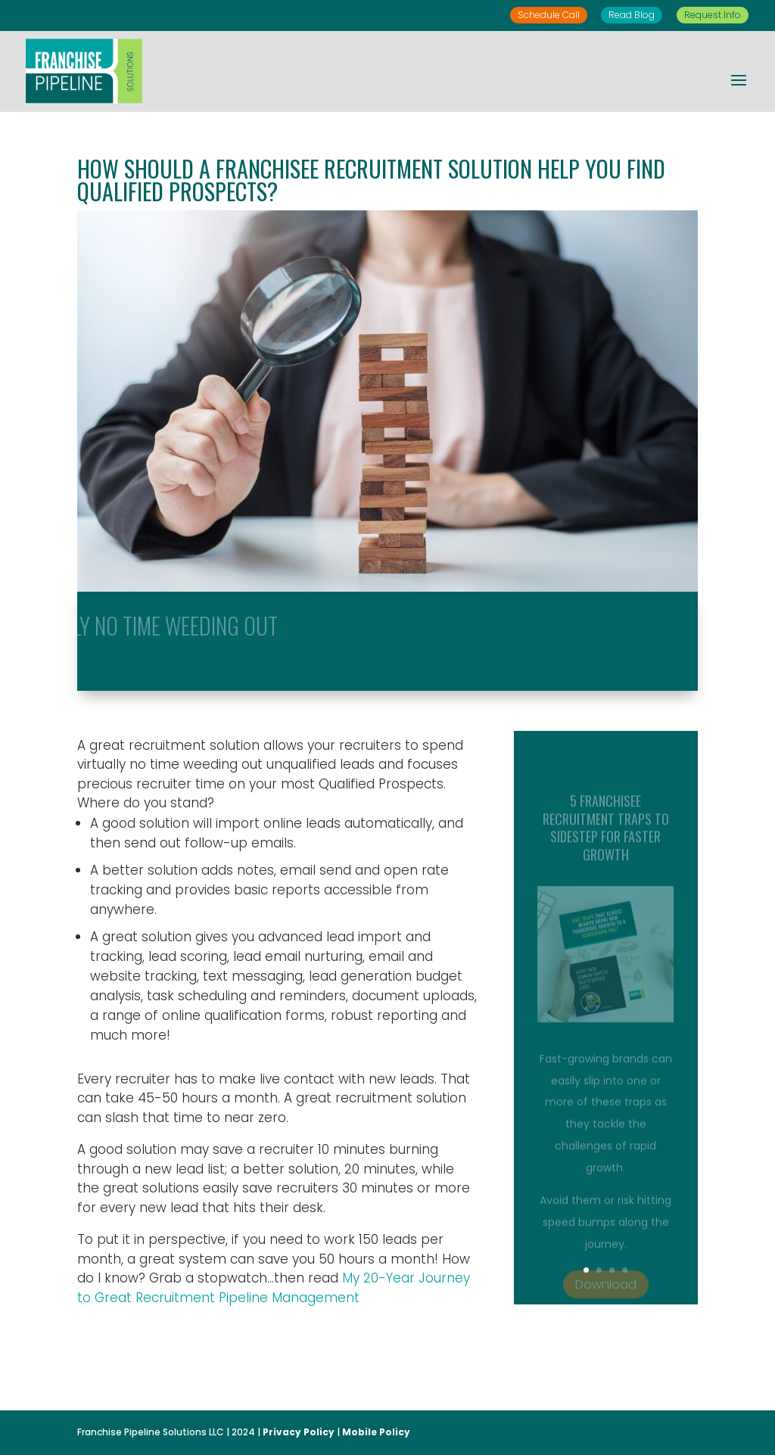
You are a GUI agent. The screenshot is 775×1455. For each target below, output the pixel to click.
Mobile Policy (376, 1431)
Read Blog (631, 14)
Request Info (712, 14)
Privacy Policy (299, 1431)
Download (605, 1298)
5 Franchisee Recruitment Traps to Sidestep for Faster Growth (606, 840)
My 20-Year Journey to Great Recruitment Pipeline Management (273, 1288)
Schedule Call (549, 14)
